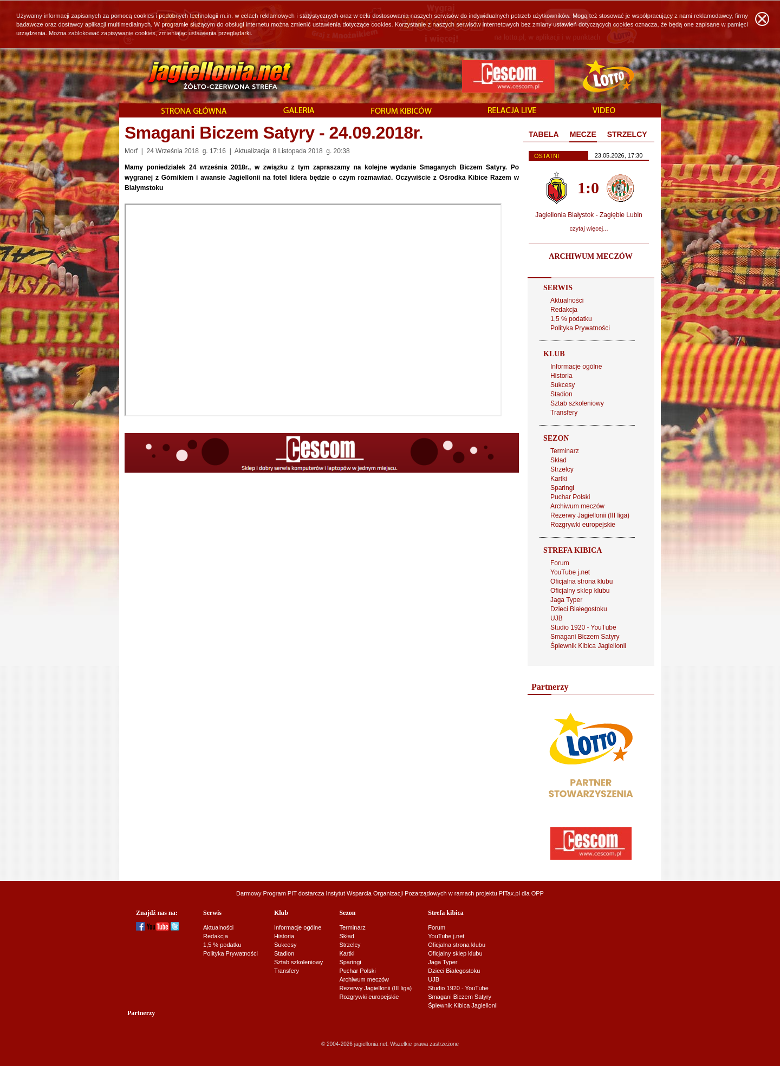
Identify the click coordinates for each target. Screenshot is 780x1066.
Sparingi (562, 488)
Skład (558, 460)
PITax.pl (509, 893)
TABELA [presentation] (544, 134)
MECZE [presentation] (583, 134)
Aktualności (566, 300)
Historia (561, 376)
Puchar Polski (570, 497)
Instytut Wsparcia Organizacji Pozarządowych (386, 893)
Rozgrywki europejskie (582, 524)
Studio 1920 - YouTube (583, 627)
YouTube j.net (570, 572)
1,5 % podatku (571, 319)
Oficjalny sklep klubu (579, 590)
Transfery (563, 412)
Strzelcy (562, 469)
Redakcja (563, 309)
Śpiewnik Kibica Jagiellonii (588, 646)
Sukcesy (562, 385)
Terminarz (564, 451)
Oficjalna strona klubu (581, 581)
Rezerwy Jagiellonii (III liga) (589, 515)
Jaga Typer (566, 600)
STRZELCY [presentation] (627, 134)
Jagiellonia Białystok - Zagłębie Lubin (588, 215)
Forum (559, 563)
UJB (556, 618)
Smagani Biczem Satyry (584, 636)
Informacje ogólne (576, 366)
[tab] (544, 134)
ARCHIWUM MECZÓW (590, 256)
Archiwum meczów (577, 506)
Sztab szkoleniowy (577, 403)
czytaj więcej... (589, 228)
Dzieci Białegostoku (578, 609)
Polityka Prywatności (580, 328)
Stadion (561, 394)
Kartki (558, 478)
